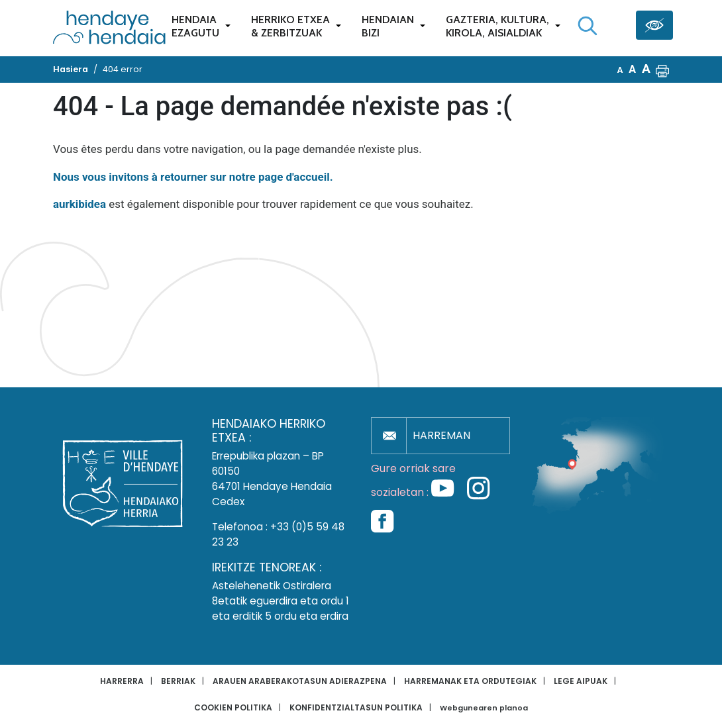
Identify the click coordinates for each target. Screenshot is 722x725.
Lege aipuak (580, 681)
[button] (662, 69)
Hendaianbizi (388, 26)
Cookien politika (233, 707)
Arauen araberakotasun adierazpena (300, 681)
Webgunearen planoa (484, 708)
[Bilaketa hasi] (587, 26)
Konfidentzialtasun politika (356, 707)
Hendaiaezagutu (195, 26)
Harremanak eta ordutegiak (470, 681)
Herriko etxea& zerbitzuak (290, 26)
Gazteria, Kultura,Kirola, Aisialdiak (497, 26)
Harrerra (122, 681)
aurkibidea (79, 204)
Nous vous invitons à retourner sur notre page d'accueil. (193, 176)
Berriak (178, 681)
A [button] (620, 70)
